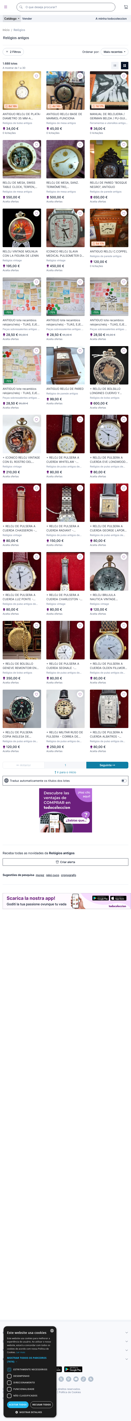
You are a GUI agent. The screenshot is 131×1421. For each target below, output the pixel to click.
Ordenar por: (90, 52)
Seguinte (107, 765)
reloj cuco (52, 875)
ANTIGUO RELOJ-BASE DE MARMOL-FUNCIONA (64, 116)
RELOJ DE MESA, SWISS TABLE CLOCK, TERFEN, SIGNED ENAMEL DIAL (19, 185)
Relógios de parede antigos (105, 191)
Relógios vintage (12, 260)
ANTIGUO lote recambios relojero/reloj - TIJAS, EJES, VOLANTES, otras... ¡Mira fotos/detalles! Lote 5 (21, 322)
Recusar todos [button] (41, 1404)
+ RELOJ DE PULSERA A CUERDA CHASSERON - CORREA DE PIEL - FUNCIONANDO (19, 528)
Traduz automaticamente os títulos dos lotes (37, 781)
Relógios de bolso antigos (17, 122)
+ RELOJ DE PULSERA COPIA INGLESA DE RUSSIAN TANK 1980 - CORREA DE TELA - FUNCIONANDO (18, 734)
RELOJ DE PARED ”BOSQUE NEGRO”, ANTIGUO (108, 185)
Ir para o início (65, 772)
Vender (27, 18)
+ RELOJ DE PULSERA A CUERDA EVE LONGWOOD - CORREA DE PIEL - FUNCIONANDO (109, 460)
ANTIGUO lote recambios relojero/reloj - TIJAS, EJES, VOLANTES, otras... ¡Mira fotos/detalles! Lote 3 (21, 391)
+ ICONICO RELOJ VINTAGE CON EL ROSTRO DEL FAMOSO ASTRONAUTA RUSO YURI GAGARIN (21, 460)
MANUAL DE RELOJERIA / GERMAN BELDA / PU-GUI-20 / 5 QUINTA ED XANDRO (108, 116)
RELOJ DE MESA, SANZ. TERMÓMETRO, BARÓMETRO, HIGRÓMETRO (65, 185)
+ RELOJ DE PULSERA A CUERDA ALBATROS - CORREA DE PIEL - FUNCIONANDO (106, 734)
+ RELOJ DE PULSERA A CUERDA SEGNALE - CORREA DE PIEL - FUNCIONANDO (62, 666)
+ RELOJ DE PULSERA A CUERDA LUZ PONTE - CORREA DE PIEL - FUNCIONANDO (19, 597)
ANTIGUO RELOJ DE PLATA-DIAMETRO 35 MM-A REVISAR (22, 116)
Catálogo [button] (10, 18)
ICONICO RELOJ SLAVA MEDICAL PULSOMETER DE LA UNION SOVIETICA (65, 254)
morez (40, 875)
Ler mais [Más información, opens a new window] (20, 1352)
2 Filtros (13, 52)
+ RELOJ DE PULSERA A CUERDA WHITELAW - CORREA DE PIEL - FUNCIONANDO (62, 460)
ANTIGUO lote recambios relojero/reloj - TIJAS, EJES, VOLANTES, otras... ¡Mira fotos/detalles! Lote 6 (108, 322)
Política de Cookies (70, 1392)
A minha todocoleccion (111, 18)
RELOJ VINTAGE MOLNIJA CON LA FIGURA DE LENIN (21, 253)
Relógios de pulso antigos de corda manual (63, 466)
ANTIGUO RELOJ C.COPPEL (108, 251)
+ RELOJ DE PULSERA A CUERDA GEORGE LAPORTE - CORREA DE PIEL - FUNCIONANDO (109, 528)
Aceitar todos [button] (18, 1404)
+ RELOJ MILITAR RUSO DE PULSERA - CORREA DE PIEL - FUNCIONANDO (64, 734)
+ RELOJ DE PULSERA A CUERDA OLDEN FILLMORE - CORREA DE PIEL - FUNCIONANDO (108, 666)
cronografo (68, 875)
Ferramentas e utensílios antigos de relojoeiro (108, 123)
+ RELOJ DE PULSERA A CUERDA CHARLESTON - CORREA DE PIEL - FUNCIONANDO (63, 597)
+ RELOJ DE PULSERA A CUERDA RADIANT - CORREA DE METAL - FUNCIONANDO (62, 528)
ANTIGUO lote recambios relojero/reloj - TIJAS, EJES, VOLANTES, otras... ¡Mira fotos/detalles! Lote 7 (64, 322)
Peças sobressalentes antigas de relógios (22, 329)
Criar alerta (65, 862)
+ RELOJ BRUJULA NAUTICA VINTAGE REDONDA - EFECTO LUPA (108, 597)
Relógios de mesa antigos (61, 122)
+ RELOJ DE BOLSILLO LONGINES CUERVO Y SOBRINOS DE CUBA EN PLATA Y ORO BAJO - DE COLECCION (107, 391)
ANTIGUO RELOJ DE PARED (65, 389)
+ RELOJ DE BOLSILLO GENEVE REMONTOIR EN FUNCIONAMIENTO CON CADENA (19, 666)
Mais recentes (113, 52)
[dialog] (30, 1371)
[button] (30, 1359)
